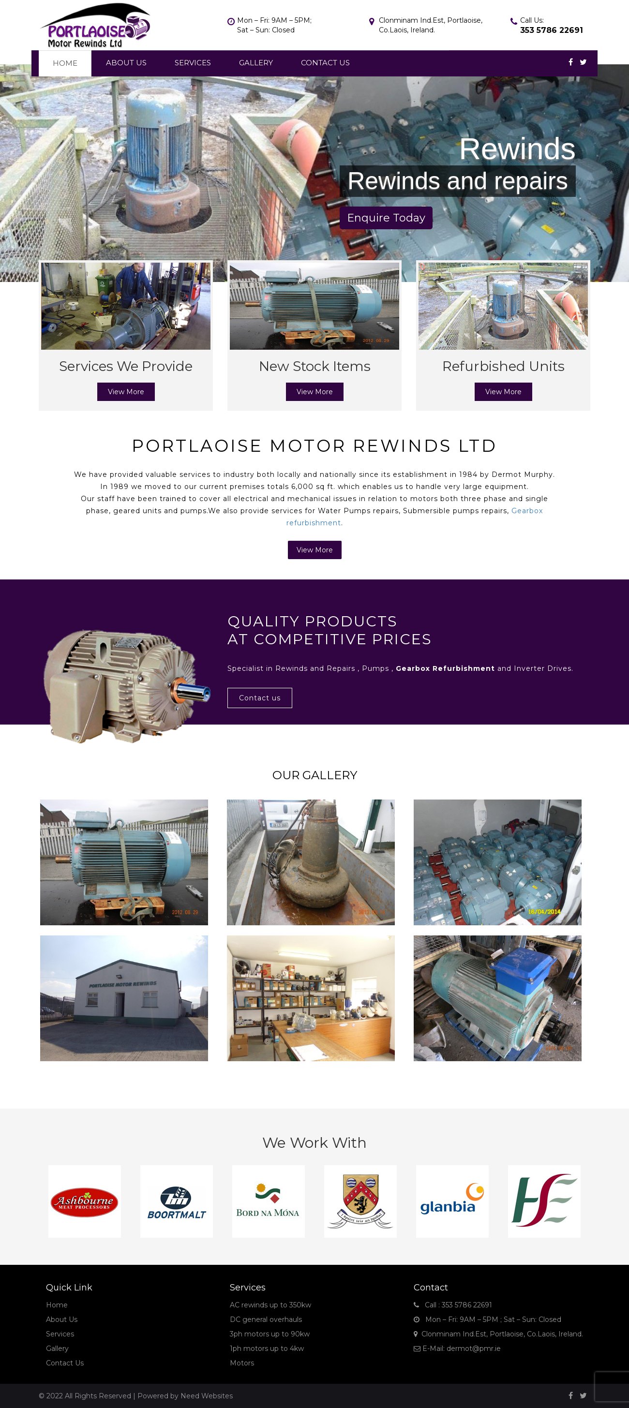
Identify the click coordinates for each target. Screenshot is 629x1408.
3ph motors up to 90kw (270, 1334)
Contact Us (325, 62)
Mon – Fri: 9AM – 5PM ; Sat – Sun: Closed (487, 1319)
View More (126, 391)
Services (193, 62)
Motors (242, 1363)
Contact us (260, 698)
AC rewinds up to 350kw (270, 1305)
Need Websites (206, 1396)
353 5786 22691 (551, 30)
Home (65, 63)
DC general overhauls (266, 1319)
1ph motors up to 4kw (267, 1348)
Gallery (256, 62)
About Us (126, 62)
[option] (84, 1201)
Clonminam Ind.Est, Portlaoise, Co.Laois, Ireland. (498, 1334)
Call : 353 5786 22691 (453, 1305)
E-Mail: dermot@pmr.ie (457, 1348)
